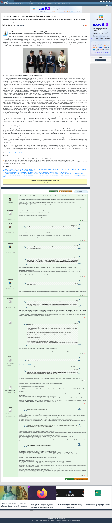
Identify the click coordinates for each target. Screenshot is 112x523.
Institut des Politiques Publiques (16, 154)
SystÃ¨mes (68, 3)
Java (35, 3)
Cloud (21, 3)
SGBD (55, 3)
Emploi (50, 1)
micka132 (10, 359)
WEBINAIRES (38, 5)
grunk (10, 198)
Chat (38, 1)
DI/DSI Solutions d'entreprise (13, 3)
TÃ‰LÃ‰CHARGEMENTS (51, 5)
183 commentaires (26, 23)
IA (24, 3)
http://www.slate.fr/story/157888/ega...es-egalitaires (28, 367)
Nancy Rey (18, 23)
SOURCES (60, 5)
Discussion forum (100, 60)
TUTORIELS (30, 5)
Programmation (49, 3)
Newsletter (44, 1)
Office (59, 3)
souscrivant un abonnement (37, 183)
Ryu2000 (10, 246)
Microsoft (31, 3)
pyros (10, 386)
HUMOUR (76, 5)
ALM (27, 3)
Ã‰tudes (56, 1)
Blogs (33, 1)
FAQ (30, 1)
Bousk (10, 410)
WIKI (69, 5)
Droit (61, 1)
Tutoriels (24, 1)
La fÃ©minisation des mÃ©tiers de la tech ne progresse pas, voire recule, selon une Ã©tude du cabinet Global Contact (36, 173)
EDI (44, 3)
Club (65, 1)
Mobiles (63, 3)
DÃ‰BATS (65, 5)
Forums (19, 1)
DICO (72, 5)
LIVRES (43, 5)
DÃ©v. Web (40, 3)
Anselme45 (10, 213)
